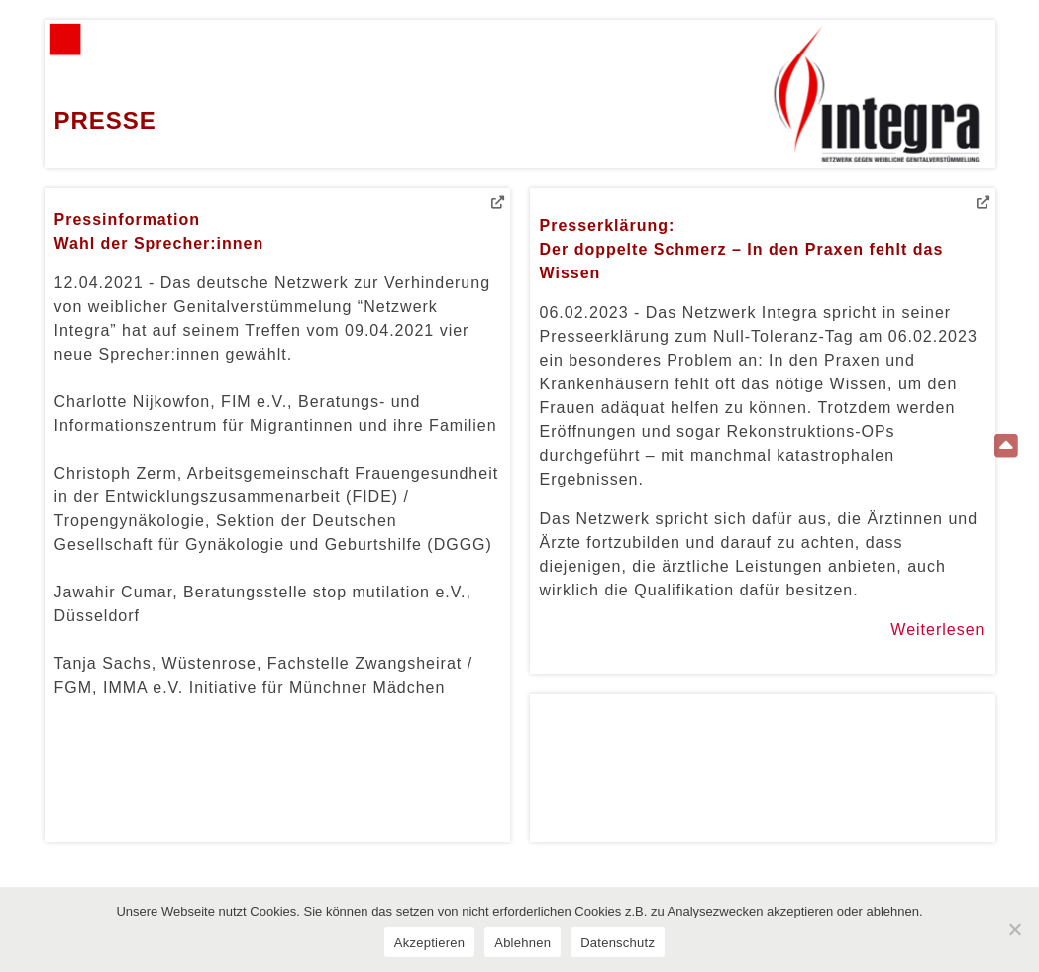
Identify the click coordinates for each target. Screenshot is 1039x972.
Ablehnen (522, 942)
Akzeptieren (429, 942)
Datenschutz (617, 942)
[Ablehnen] (1014, 929)
